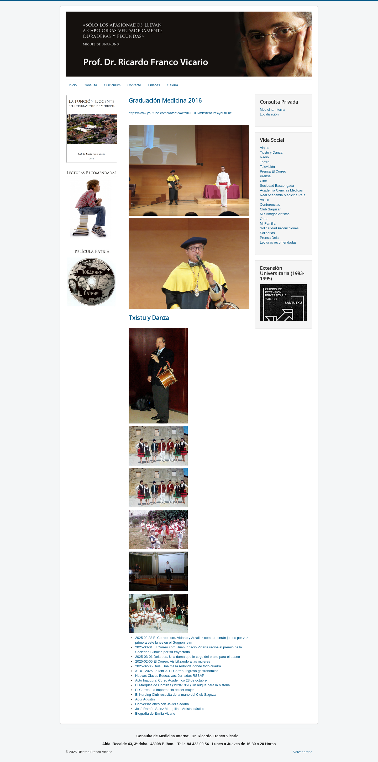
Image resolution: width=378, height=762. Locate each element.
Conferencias (270, 204)
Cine (263, 181)
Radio (264, 157)
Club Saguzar (270, 209)
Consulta (90, 85)
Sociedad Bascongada (277, 186)
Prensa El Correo (273, 171)
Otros (264, 219)
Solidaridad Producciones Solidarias (279, 230)
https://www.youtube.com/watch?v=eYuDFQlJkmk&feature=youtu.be (180, 113)
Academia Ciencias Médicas (281, 190)
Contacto (134, 85)
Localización (269, 114)
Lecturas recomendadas (278, 242)
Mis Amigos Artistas (275, 214)
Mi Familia (267, 223)
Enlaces (154, 85)
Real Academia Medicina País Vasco (282, 197)
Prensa (265, 176)
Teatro (264, 162)
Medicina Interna (272, 110)
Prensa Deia (269, 238)
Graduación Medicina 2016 (165, 100)
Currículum (112, 85)
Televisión (267, 167)
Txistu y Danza (149, 317)
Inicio (73, 85)
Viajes (264, 148)
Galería (172, 85)
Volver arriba (302, 752)
